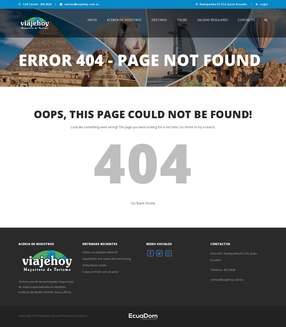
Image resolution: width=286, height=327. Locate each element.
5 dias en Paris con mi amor (100, 272)
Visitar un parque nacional (99, 252)
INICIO (92, 20)
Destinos (159, 20)
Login (262, 4)
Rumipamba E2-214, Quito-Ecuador (222, 4)
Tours (182, 20)
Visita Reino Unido (94, 265)
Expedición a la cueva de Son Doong (106, 259)
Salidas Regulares (212, 20)
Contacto (246, 20)
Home (22, 74)
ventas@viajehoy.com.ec (79, 4)
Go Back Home (143, 203)
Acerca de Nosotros (124, 20)
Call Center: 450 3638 (35, 4)
